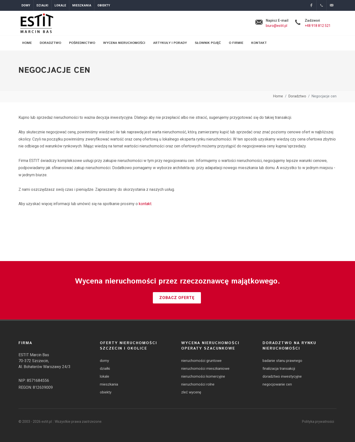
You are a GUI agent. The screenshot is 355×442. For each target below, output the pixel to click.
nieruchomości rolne (197, 384)
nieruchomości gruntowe (201, 360)
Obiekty (103, 5)
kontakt (145, 203)
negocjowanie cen (277, 384)
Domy (25, 5)
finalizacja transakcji (279, 368)
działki (105, 368)
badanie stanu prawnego (282, 360)
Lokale (60, 5)
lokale (104, 376)
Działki (42, 5)
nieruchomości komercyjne (203, 376)
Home (278, 96)
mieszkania (109, 384)
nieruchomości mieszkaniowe (205, 368)
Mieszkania (81, 5)
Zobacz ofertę (177, 297)
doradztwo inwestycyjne (282, 376)
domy (104, 360)
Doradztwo (297, 96)
